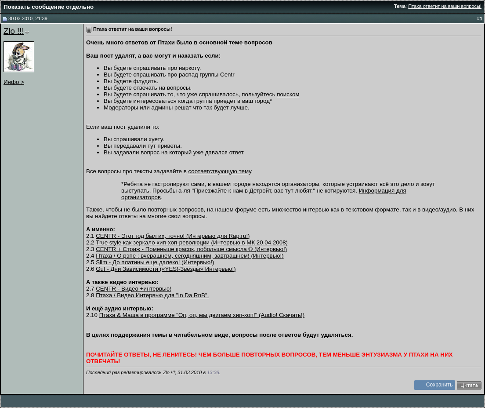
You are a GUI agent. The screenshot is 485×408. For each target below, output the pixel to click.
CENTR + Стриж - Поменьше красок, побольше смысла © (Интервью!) (191, 249)
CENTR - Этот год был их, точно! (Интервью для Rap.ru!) (173, 236)
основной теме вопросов (235, 42)
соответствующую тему (219, 171)
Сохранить (439, 385)
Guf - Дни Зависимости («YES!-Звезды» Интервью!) (165, 269)
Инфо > (14, 82)
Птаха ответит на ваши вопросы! (444, 6)
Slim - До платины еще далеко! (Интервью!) (155, 262)
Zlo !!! (14, 31)
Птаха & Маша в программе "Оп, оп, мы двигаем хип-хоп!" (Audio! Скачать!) (201, 315)
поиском (288, 94)
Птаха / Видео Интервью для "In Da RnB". (152, 295)
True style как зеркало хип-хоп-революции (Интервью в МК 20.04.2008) (192, 242)
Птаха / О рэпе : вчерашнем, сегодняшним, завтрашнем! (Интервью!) (189, 255)
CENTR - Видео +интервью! (133, 288)
